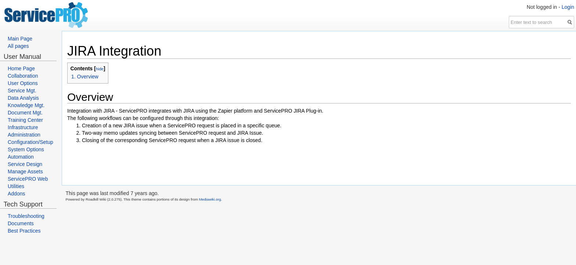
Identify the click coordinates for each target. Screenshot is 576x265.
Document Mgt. (25, 113)
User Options (23, 83)
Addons (16, 194)
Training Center (25, 120)
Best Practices (24, 231)
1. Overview (84, 77)
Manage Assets (25, 171)
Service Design (25, 164)
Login (568, 7)
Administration (24, 135)
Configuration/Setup (30, 142)
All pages (18, 46)
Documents (21, 223)
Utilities (16, 186)
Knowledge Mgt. (26, 105)
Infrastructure (23, 127)
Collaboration (23, 76)
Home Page (21, 68)
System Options (26, 149)
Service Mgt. (22, 90)
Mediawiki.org (210, 199)
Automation (21, 157)
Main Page (20, 39)
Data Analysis (23, 98)
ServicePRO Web (28, 179)
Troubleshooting (26, 216)
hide (100, 69)
